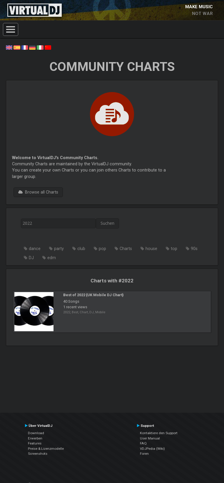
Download (36, 433)
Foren (144, 454)
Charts (126, 248)
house (151, 248)
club (81, 248)
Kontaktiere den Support (159, 433)
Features (34, 443)
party (59, 248)
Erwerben (35, 438)
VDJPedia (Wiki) (152, 449)
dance (35, 248)
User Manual (150, 438)
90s (194, 248)
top (174, 248)
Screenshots (37, 454)
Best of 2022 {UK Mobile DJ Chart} (93, 295)
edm (51, 257)
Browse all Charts (38, 192)
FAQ (143, 443)
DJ (31, 257)
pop (102, 248)
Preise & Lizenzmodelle (46, 449)
